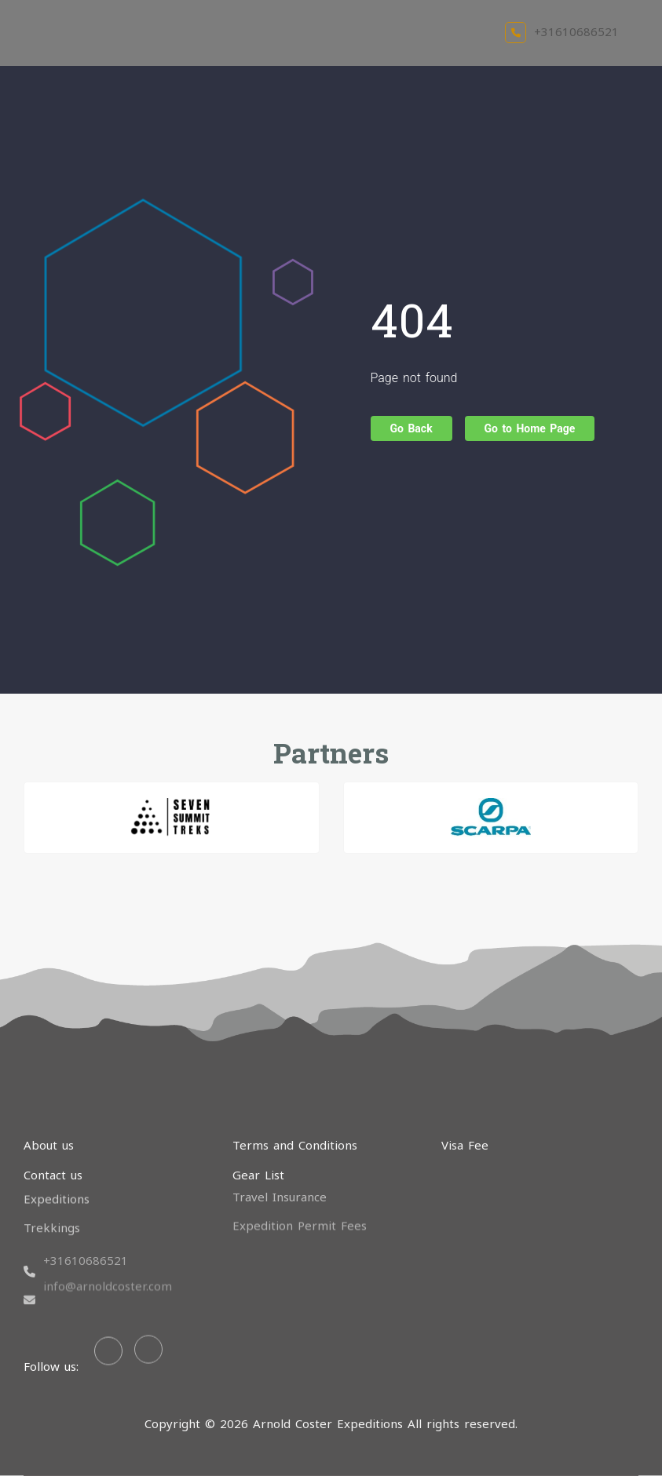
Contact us (53, 1175)
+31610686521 (562, 31)
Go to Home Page (530, 428)
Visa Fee (464, 1145)
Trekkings (52, 1213)
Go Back (411, 428)
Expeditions (57, 1186)
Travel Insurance (279, 1182)
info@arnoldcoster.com (107, 1251)
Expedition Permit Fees (299, 1210)
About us (49, 1145)
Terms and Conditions (294, 1145)
